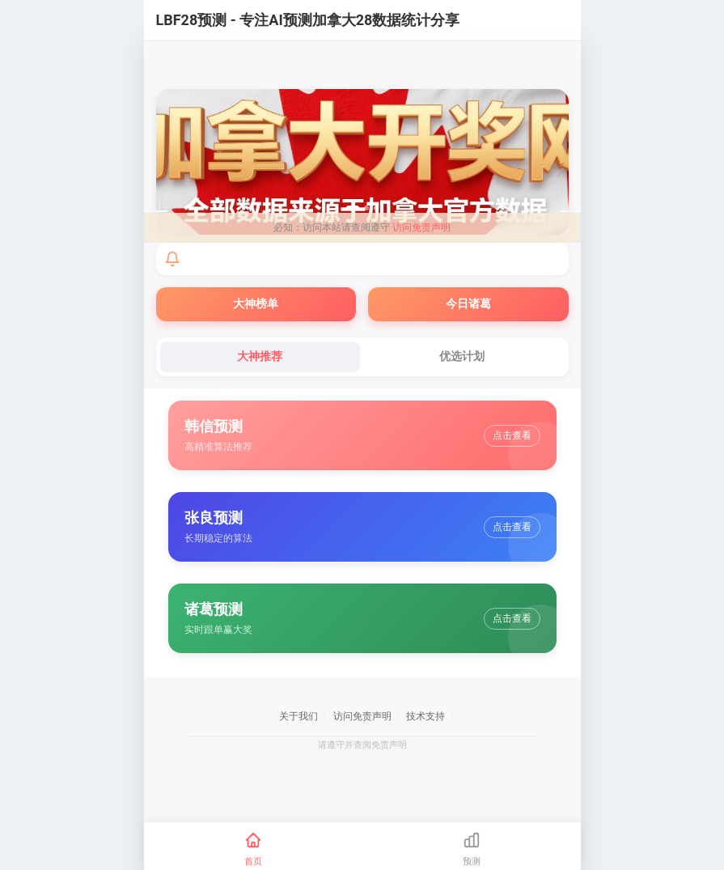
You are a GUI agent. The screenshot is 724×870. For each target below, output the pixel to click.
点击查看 (512, 435)
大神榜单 (255, 303)
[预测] (471, 849)
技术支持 (425, 716)
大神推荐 (259, 356)
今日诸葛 (468, 303)
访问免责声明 (421, 227)
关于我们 (298, 716)
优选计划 (462, 356)
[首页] (253, 849)
